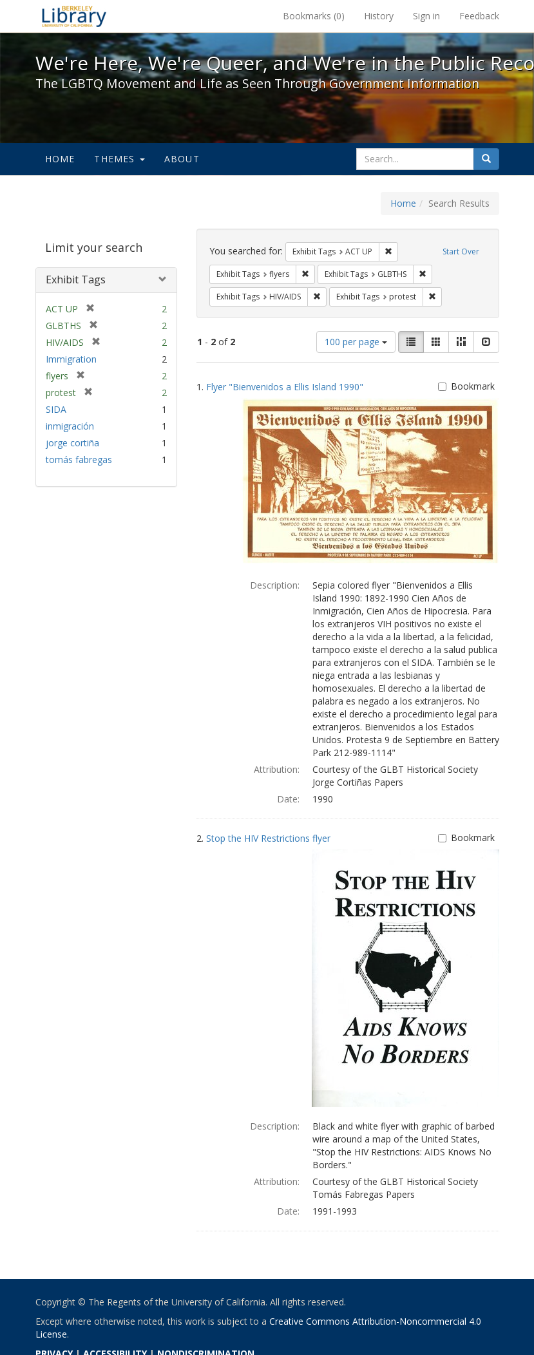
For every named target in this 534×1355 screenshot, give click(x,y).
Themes (119, 159)
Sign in (426, 16)
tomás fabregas (79, 459)
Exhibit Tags (76, 279)
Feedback (479, 16)
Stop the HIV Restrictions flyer (268, 838)
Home (60, 159)
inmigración (70, 426)
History (379, 16)
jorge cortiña (72, 443)
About (182, 159)
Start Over (461, 251)
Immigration (71, 359)
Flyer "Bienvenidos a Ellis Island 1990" (284, 387)
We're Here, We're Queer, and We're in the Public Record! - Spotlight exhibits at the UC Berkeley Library (74, 16)
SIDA (56, 409)
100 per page (356, 342)
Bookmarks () (314, 16)
